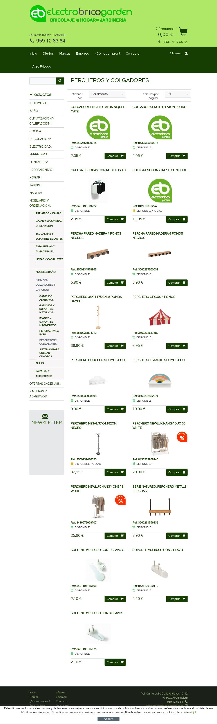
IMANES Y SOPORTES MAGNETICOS (47, 322)
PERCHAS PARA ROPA (49, 333)
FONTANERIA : (39, 162)
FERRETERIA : (39, 154)
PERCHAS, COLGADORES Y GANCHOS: (45, 284)
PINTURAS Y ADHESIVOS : (38, 394)
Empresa (82, 53)
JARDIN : (35, 185)
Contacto (132, 53)
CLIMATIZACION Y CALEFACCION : (41, 121)
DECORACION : (40, 139)
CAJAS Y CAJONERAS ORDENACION (49, 224)
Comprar (115, 156)
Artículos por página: (150, 96)
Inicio (33, 53)
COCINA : (35, 131)
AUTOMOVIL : (38, 103)
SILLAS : (40, 363)
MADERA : (36, 193)
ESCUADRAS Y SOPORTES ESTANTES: (49, 236)
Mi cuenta (179, 53)
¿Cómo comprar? (107, 53)
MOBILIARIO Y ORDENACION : (40, 203)
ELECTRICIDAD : (40, 146)
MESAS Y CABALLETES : (49, 262)
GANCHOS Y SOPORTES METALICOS (46, 309)
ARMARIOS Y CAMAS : (49, 213)
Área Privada (41, 66)
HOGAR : (35, 177)
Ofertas (48, 53)
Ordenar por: (77, 96)
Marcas (64, 53)
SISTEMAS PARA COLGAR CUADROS (49, 353)
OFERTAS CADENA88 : (45, 383)
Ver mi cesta (173, 41)
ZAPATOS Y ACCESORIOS (44, 374)
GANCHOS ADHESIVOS (46, 298)
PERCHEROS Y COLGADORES (48, 342)
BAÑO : (34, 110)
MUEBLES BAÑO (46, 272)
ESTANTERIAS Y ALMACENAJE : (45, 249)
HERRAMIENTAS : (41, 169)
